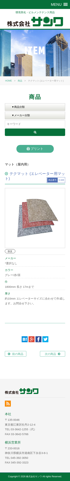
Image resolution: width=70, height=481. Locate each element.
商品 (20, 80)
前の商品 (17, 353)
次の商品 (50, 353)
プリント (35, 148)
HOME (8, 80)
